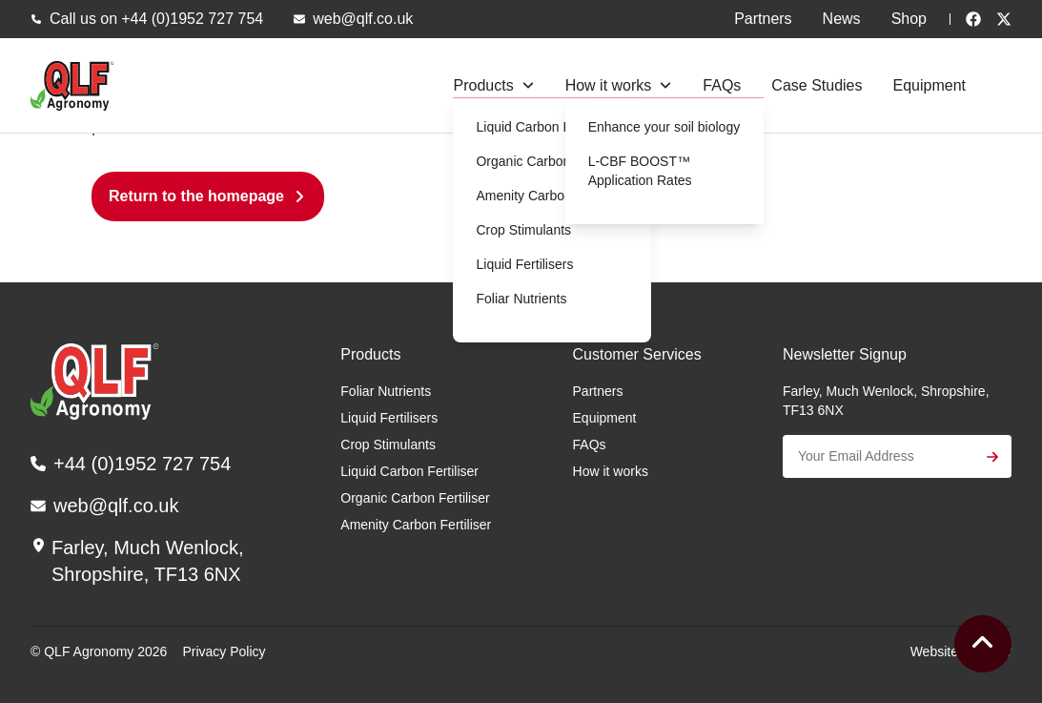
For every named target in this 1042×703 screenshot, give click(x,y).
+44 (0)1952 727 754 (192, 18)
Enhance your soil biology (664, 126)
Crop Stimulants (523, 230)
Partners (762, 18)
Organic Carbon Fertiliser (550, 161)
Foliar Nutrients (521, 298)
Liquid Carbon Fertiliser (545, 126)
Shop (909, 18)
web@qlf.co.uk (363, 18)
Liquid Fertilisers (524, 264)
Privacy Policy (223, 651)
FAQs (722, 85)
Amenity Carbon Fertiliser (551, 195)
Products (483, 85)
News (842, 18)
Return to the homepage (196, 196)
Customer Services (637, 354)
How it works (608, 85)
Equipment (930, 85)
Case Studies (816, 85)
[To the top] (982, 643)
